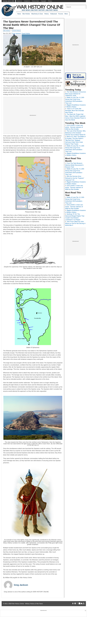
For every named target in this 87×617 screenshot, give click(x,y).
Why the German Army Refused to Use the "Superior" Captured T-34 (74, 178)
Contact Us (27, 1)
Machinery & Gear (37, 14)
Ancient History (16, 30)
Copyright (43, 1)
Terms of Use (35, 1)
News (19, 14)
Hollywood (53, 14)
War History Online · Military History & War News (27, 603)
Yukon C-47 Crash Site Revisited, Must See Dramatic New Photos (74, 110)
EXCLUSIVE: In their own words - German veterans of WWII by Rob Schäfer (74, 127)
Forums (60, 14)
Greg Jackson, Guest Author (21, 33)
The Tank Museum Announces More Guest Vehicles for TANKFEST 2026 (75, 93)
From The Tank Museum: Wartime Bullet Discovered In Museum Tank (74, 165)
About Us (19, 1)
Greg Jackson (21, 585)
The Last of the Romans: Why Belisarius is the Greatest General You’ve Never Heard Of (75, 132)
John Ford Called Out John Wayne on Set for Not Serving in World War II (75, 223)
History (46, 14)
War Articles (26, 14)
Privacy (50, 1)
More (66, 14)
